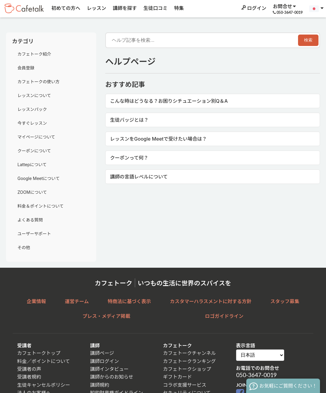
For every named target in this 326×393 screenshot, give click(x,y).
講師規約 (99, 385)
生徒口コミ (155, 8)
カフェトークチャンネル (189, 353)
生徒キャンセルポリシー (43, 385)
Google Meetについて (38, 178)
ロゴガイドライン (224, 316)
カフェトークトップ (38, 353)
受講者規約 (29, 376)
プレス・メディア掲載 (106, 316)
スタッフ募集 (284, 301)
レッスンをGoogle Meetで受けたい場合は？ (158, 138)
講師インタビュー (109, 369)
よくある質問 (30, 219)
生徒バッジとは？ (129, 119)
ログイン (253, 8)
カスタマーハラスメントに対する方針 (210, 301)
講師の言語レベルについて (139, 176)
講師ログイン (104, 361)
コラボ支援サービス (184, 385)
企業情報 (36, 301)
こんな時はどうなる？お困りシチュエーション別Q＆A (169, 101)
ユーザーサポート (34, 233)
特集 (178, 8)
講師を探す (124, 8)
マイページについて (36, 136)
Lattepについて (32, 164)
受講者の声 (29, 369)
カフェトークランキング (189, 361)
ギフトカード (177, 376)
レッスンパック (32, 109)
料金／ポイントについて (43, 361)
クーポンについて (34, 150)
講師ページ (102, 353)
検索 (308, 40)
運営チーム (77, 301)
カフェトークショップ (187, 369)
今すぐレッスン (32, 123)
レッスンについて (34, 95)
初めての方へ (65, 8)
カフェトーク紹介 (34, 53)
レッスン (96, 8)
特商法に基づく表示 (129, 301)
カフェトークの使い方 (38, 81)
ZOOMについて (32, 192)
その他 (23, 247)
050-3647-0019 (256, 374)
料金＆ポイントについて (40, 206)
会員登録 (25, 67)
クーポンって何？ (129, 157)
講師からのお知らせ (112, 376)
